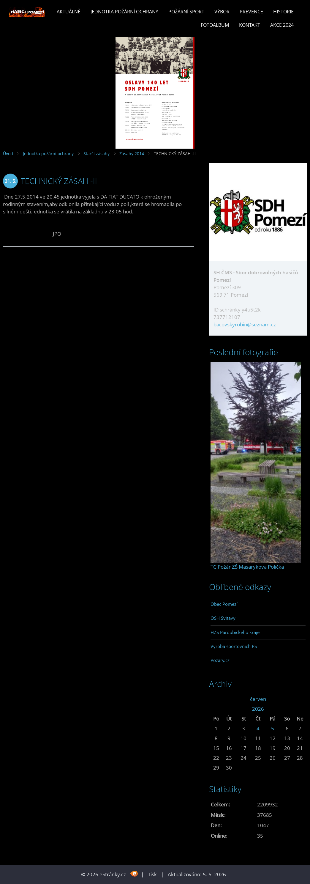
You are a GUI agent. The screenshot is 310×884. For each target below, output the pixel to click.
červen (258, 699)
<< (216, 699)
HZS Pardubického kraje (235, 632)
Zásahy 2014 (131, 153)
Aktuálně (68, 11)
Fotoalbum (215, 25)
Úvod (8, 153)
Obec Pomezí (224, 604)
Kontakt (249, 25)
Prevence (251, 11)
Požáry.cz (220, 660)
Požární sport (186, 11)
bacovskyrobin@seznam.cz (244, 324)
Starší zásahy (96, 153)
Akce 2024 (282, 25)
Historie (283, 11)
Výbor (222, 11)
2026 (258, 708)
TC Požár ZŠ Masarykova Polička (247, 566)
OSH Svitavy (223, 618)
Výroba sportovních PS (234, 646)
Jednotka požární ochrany (124, 11)
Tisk (152, 874)
